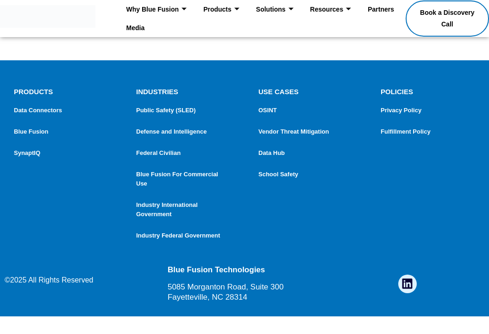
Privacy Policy (401, 110)
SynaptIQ (27, 152)
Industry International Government (167, 209)
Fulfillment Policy (406, 131)
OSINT (267, 110)
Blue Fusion (31, 131)
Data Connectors (38, 110)
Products (221, 9)
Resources (330, 9)
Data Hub (271, 152)
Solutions (275, 9)
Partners (381, 9)
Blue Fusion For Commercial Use (177, 179)
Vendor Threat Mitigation (293, 131)
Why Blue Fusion (156, 9)
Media (135, 28)
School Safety (278, 174)
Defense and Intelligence (171, 131)
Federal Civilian (158, 152)
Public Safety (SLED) (166, 110)
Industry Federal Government (178, 235)
